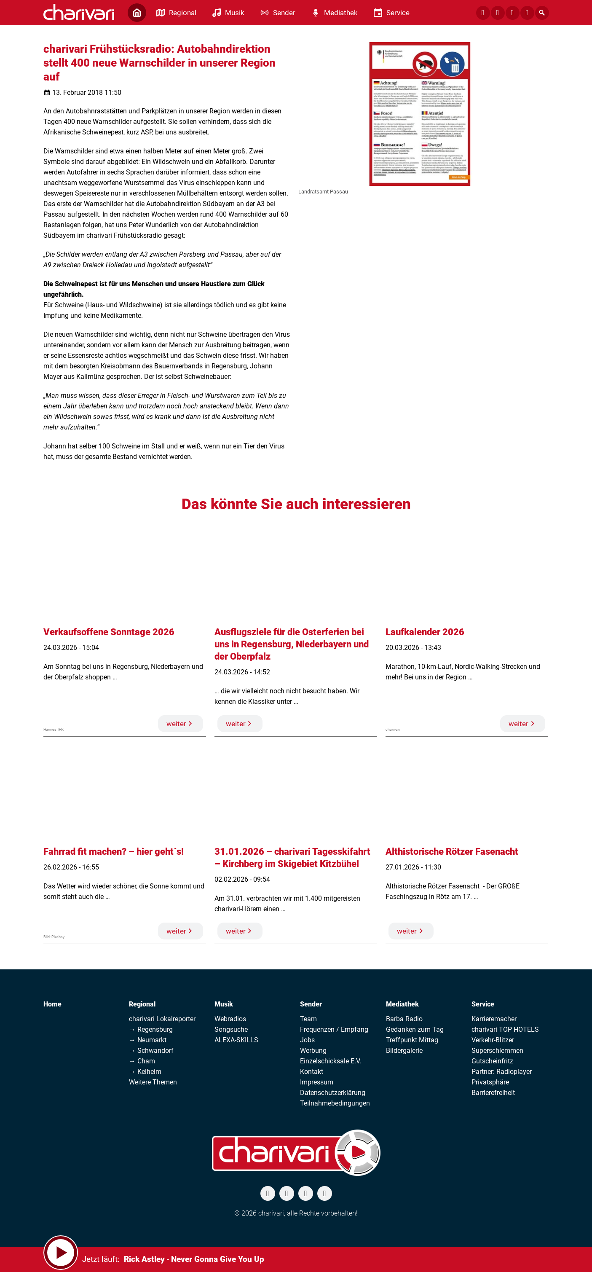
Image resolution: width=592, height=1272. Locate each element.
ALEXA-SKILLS (236, 1040)
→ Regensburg (151, 1029)
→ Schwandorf (151, 1051)
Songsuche (231, 1029)
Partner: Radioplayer (501, 1072)
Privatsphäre (490, 1082)
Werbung (313, 1051)
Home (52, 1004)
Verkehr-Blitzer (492, 1040)
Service (482, 1004)
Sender (311, 1004)
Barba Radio (404, 1019)
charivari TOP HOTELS (505, 1029)
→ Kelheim (145, 1072)
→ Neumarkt (147, 1040)
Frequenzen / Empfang (334, 1029)
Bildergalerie (404, 1051)
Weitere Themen (153, 1082)
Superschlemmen (497, 1051)
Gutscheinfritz (492, 1061)
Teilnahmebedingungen (335, 1103)
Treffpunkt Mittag (412, 1040)
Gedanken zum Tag (415, 1029)
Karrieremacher (494, 1019)
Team (308, 1019)
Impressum (316, 1082)
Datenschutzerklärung (332, 1093)
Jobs (307, 1040)
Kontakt (311, 1072)
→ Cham (142, 1061)
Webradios (230, 1019)
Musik (223, 1004)
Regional (142, 1004)
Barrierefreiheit (493, 1093)
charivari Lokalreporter (162, 1019)
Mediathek (402, 1004)
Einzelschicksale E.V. (330, 1061)
